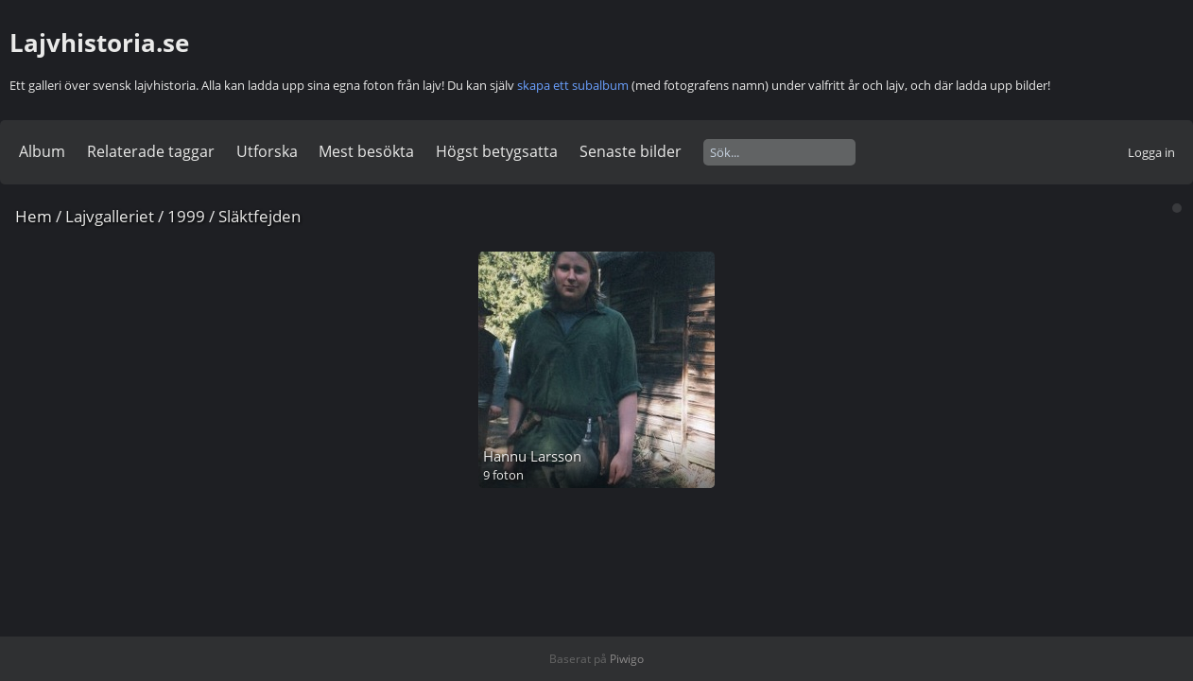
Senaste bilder (630, 151)
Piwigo (627, 659)
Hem (33, 216)
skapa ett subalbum (573, 85)
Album (42, 151)
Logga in (1151, 152)
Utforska (267, 151)
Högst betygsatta (497, 151)
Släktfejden (259, 216)
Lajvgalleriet (109, 216)
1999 (186, 216)
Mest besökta (366, 151)
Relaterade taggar (151, 151)
